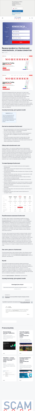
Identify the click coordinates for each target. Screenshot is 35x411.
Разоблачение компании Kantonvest (9, 119)
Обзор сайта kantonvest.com (8, 116)
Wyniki (4, 121)
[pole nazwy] (21, 31)
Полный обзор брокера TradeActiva (8, 332)
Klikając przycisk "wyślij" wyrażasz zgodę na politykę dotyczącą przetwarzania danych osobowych (20, 40)
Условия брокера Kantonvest (8, 117)
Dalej (4, 353)
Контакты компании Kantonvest (8, 115)
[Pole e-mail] (21, 34)
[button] (3, 18)
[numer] (21, 38)
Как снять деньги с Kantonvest (8, 120)
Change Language (17, 11)
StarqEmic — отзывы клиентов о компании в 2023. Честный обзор (9, 359)
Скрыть (11, 113)
